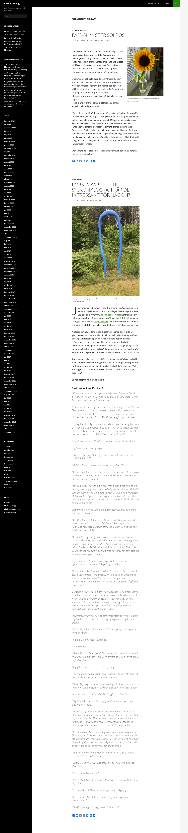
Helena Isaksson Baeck (111, 314)
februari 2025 (9, 141)
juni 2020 (7, 247)
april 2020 (8, 254)
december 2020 (10, 227)
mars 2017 (8, 371)
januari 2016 (9, 418)
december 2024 (10, 148)
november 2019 (10, 268)
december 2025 (10, 124)
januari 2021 (9, 223)
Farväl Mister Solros (98, 35)
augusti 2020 (9, 241)
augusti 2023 (9, 162)
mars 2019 (8, 288)
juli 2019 (7, 278)
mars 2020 (8, 258)
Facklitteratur (9, 450)
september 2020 (10, 237)
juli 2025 (7, 131)
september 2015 (10, 432)
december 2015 (10, 422)
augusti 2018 (9, 312)
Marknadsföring (10, 477)
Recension (8, 484)
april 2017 (8, 367)
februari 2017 (9, 374)
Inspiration (8, 453)
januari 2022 (9, 203)
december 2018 (10, 299)
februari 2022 (9, 200)
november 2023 (10, 158)
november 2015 (10, 425)
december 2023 (10, 155)
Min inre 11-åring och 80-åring (15, 70)
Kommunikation (10, 464)
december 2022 (10, 176)
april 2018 (8, 326)
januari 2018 (9, 336)
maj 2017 (7, 364)
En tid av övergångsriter (13, 38)
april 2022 (8, 196)
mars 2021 (8, 220)
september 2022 (10, 182)
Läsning (7, 467)
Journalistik (8, 460)
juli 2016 (7, 398)
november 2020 (10, 230)
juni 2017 (7, 360)
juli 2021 (7, 210)
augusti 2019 (9, 275)
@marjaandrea (9, 101)
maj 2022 (7, 193)
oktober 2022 (9, 179)
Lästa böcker (153, 3)
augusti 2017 (9, 353)
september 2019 (10, 271)
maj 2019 (7, 282)
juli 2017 (7, 357)
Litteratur (77, 30)
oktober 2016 (9, 388)
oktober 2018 (9, 306)
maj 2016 (7, 405)
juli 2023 (7, 165)
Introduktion (9, 457)
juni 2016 (7, 401)
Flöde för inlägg (10, 506)
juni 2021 (7, 213)
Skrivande (77, 180)
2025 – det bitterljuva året (14, 34)
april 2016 (8, 408)
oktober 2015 (9, 429)
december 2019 (10, 265)
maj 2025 (7, 135)
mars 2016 (8, 412)
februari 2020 (9, 261)
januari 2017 (9, 377)
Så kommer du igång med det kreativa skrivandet (15, 103)
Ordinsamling (12, 3)
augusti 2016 (9, 394)
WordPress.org (10, 512)
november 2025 (10, 128)
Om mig (168, 3)
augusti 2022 (9, 186)
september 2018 (10, 309)
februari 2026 (9, 121)
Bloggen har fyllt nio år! (13, 78)
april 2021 (8, 217)
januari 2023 (9, 172)
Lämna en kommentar (99, 40)
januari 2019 (9, 295)
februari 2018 (9, 333)
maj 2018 (7, 323)
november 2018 (10, 302)
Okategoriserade (10, 481)
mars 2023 (8, 169)
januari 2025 (9, 145)
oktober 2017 (9, 347)
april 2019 (8, 285)
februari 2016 (9, 415)
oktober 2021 (9, 206)
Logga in (7, 502)
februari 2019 (9, 292)
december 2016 (10, 381)
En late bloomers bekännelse (14, 31)
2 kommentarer (96, 200)
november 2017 (10, 343)
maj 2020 (7, 251)
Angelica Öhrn (101, 321)
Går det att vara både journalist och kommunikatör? (14, 95)
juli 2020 (7, 244)
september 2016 (10, 391)
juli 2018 (7, 316)
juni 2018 (7, 319)
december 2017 (10, 340)
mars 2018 (8, 329)
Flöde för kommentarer (13, 509)
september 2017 (10, 350)
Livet (85, 30)
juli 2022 (7, 189)
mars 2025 (8, 138)
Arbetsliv (7, 447)
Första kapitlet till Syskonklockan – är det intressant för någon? (102, 190)
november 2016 (10, 384)
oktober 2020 (9, 234)
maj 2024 (7, 152)
